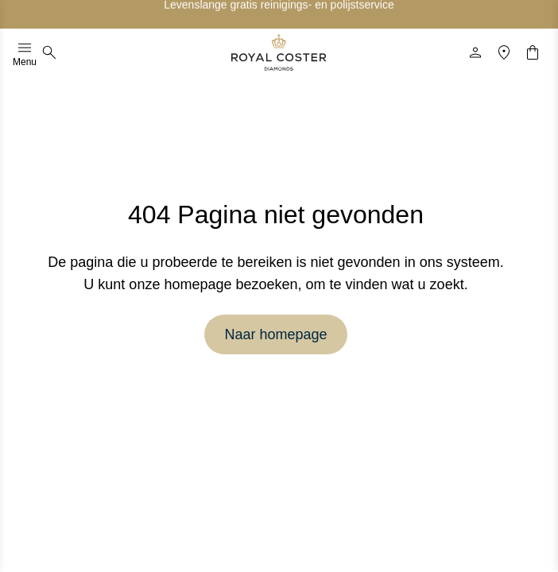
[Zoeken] (49, 52)
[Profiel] (475, 52)
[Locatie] (504, 52)
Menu (25, 52)
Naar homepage (275, 334)
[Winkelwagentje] (532, 52)
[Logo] (279, 52)
